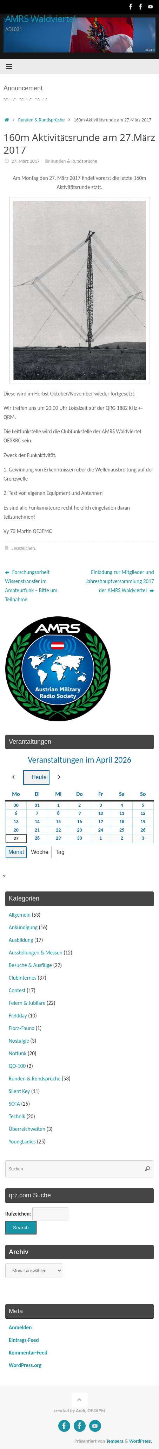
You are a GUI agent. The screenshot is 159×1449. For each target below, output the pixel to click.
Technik (17, 1116)
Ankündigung (23, 927)
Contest (17, 990)
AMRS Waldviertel (40, 19)
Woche (39, 852)
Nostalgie (19, 1040)
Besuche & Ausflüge (30, 965)
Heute (36, 777)
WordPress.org (25, 1365)
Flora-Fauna (21, 1028)
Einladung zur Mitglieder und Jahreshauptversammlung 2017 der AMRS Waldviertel (120, 581)
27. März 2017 (26, 161)
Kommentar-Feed (28, 1352)
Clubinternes (23, 977)
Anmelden (20, 1327)
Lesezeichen (23, 548)
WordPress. (140, 1441)
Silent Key (19, 1091)
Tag (60, 852)
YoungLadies (22, 1141)
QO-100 (17, 1066)
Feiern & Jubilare (27, 1003)
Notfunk (17, 1053)
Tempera (114, 1441)
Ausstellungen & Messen (35, 952)
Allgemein (20, 914)
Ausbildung (21, 940)
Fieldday (18, 1015)
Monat (16, 852)
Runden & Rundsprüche (41, 120)
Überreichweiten (27, 1129)
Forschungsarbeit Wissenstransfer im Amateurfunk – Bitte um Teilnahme (31, 586)
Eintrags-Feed (24, 1340)
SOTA (14, 1103)
